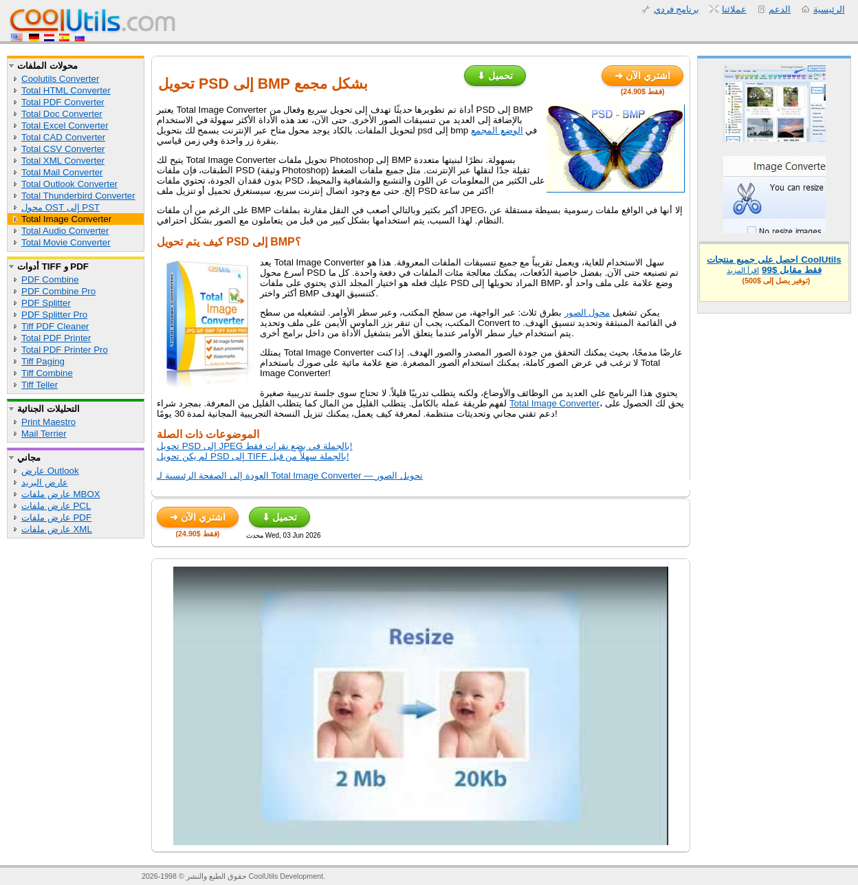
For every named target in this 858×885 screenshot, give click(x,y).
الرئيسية (829, 9)
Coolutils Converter (60, 79)
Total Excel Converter (65, 125)
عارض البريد (44, 482)
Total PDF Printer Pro (64, 350)
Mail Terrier (44, 433)
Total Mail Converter (62, 172)
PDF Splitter (46, 303)
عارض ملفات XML (56, 529)
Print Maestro (48, 422)
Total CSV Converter (62, 149)
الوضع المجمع (497, 130)
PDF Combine (50, 279)
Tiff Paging (43, 361)
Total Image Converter (66, 219)
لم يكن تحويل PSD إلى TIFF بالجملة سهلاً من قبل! (253, 456)
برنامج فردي (677, 9)
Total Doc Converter (61, 114)
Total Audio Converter (65, 231)
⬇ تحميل (495, 75)
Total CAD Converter (63, 137)
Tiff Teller (39, 385)
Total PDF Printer (56, 338)
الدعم (780, 9)
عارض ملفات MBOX (60, 494)
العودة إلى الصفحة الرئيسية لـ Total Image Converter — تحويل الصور (290, 475)
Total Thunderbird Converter (78, 195)
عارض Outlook (50, 471)
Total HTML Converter (66, 90)
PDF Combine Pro (58, 291)
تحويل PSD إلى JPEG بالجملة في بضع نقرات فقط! (255, 446)
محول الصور (587, 312)
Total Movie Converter (66, 242)
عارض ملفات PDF (56, 517)
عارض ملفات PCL (56, 506)
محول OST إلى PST (60, 207)
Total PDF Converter (62, 102)
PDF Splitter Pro (54, 314)
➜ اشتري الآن (642, 75)
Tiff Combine (47, 373)
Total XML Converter (62, 160)
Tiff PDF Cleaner (55, 326)
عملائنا (734, 9)
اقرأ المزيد (743, 270)
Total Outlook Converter (69, 184)
